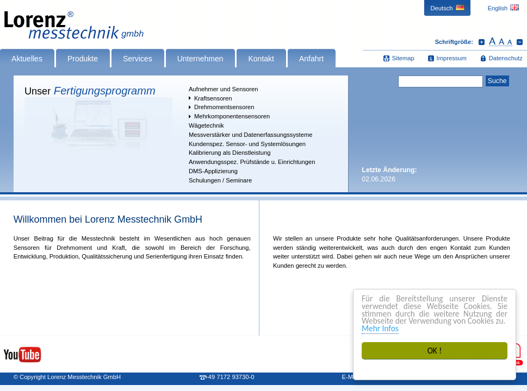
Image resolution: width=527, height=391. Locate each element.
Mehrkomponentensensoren (232, 116)
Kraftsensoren (213, 98)
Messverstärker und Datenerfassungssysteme (251, 134)
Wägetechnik (206, 125)
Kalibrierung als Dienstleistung (230, 152)
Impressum (452, 58)
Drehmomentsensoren (224, 107)
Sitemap (403, 58)
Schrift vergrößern (482, 41)
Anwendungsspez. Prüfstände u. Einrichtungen (252, 162)
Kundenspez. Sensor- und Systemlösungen (247, 144)
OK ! (434, 350)
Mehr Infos (380, 328)
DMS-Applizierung (213, 171)
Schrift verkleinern (520, 41)
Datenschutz (506, 58)
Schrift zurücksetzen (500, 41)
